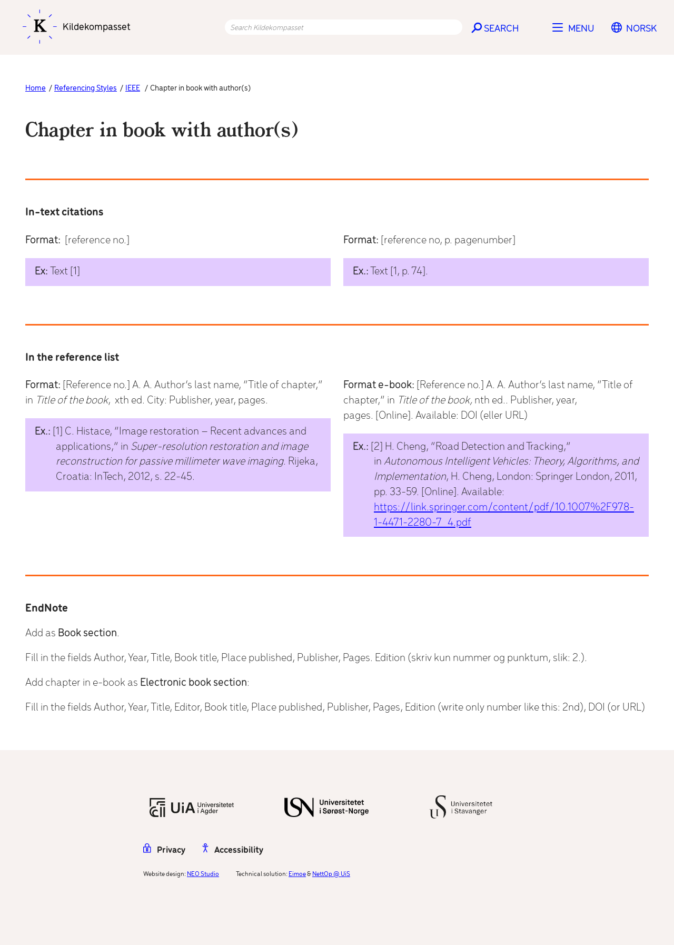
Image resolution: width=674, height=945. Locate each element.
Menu (581, 29)
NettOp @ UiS (331, 874)
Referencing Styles (85, 88)
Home (35, 88)
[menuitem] (641, 29)
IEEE (132, 88)
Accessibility (232, 850)
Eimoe (297, 874)
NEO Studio (203, 874)
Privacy (164, 850)
